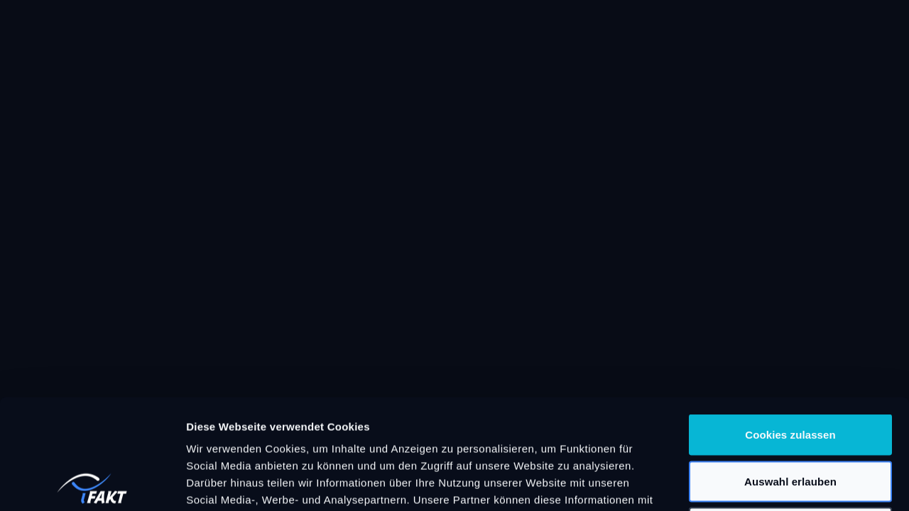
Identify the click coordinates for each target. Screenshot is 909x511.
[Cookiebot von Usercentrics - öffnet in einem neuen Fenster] (92, 483)
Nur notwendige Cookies (790, 418)
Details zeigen (755, 483)
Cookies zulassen (790, 325)
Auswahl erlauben (790, 372)
